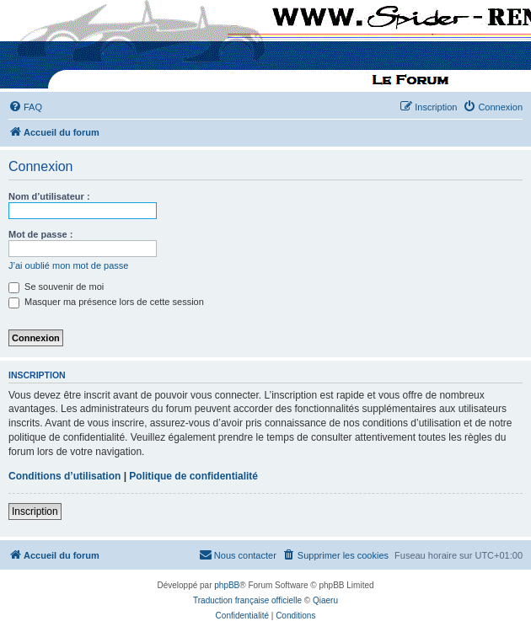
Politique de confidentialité (193, 476)
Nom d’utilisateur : (49, 196)
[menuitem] (25, 107)
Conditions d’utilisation (64, 476)
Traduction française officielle (247, 600)
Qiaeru (325, 600)
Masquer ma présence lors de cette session (106, 302)
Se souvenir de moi (56, 286)
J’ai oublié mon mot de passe (68, 265)
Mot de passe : (40, 234)
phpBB (226, 585)
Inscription (35, 511)
